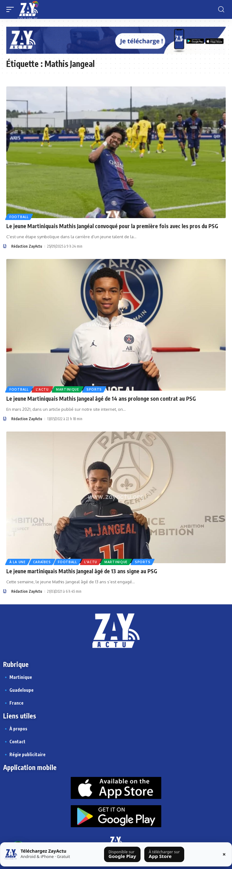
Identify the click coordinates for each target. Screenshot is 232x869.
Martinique (67, 389)
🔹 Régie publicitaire (24, 754)
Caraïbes (42, 562)
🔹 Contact (14, 741)
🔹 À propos (15, 728)
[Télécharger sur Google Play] (122, 854)
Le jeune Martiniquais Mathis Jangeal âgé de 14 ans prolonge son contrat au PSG (101, 398)
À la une (17, 562)
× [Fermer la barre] (224, 854)
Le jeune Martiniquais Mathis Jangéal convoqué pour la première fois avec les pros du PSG (112, 226)
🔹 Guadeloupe (18, 690)
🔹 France (13, 703)
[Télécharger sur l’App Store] (164, 854)
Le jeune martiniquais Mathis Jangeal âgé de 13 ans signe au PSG (81, 571)
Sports (94, 389)
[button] (11, 9)
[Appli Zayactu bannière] (116, 40)
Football (19, 217)
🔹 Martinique (17, 677)
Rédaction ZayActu (26, 246)
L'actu (42, 389)
